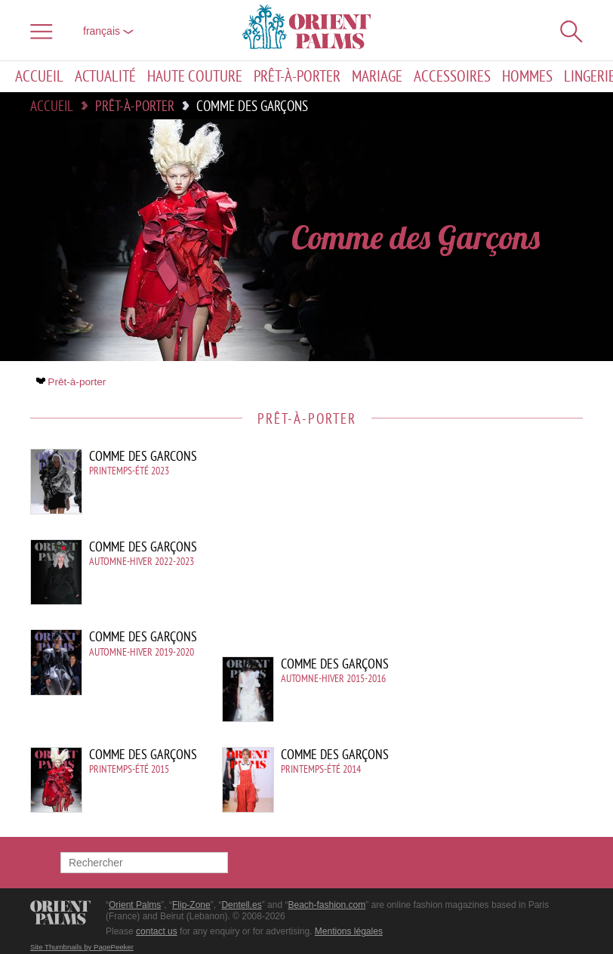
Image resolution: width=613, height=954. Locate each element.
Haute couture (194, 77)
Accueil (39, 77)
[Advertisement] (454, 550)
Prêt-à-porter (297, 77)
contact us (156, 931)
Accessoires (452, 77)
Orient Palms (135, 905)
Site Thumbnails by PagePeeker (82, 947)
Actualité (105, 77)
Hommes (527, 77)
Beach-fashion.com (326, 905)
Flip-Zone (191, 905)
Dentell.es (241, 905)
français (108, 31)
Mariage (377, 77)
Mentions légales (349, 931)
